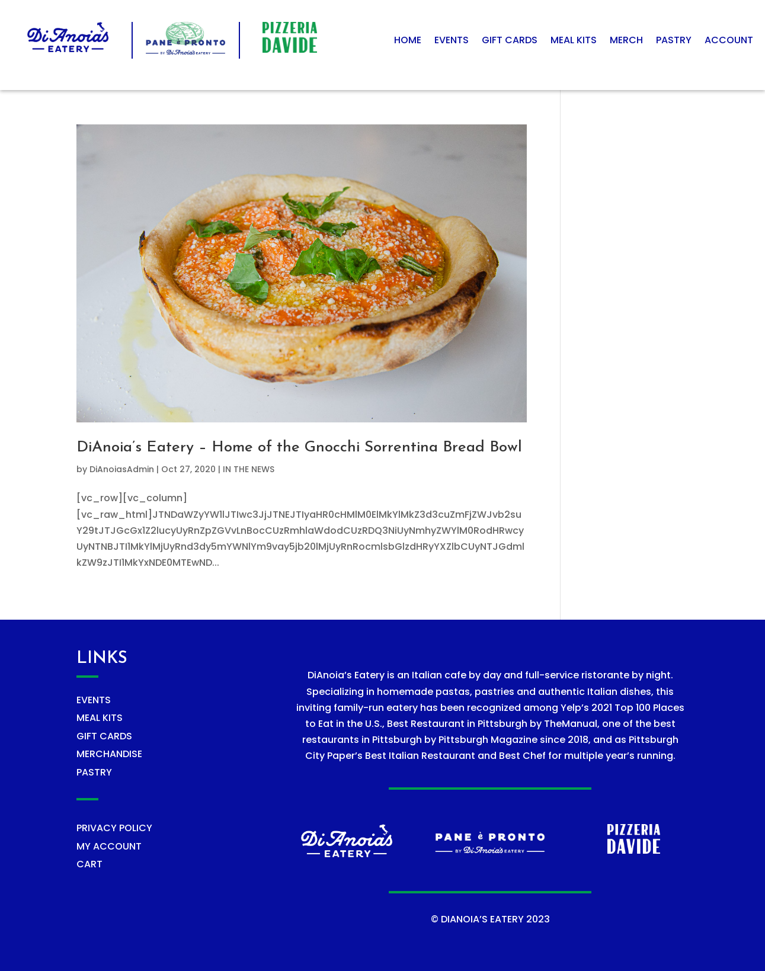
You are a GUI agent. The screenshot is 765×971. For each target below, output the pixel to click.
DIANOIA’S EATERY (482, 919)
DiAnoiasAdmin (121, 469)
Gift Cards (509, 41)
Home (407, 41)
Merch (626, 41)
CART (89, 864)
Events (451, 41)
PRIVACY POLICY (114, 828)
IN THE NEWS (248, 469)
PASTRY (94, 772)
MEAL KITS (99, 718)
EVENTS (93, 700)
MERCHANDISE (109, 754)
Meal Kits (573, 41)
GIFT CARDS (104, 736)
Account (729, 41)
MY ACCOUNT (109, 846)
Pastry (674, 41)
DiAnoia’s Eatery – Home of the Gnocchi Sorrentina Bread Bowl (299, 448)
